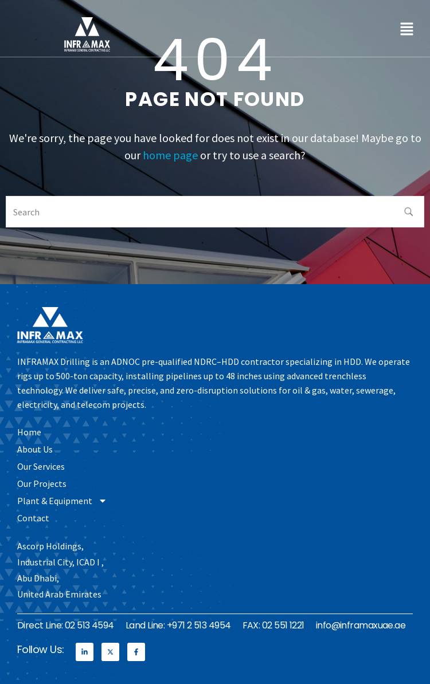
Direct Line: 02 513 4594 (65, 625)
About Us (35, 449)
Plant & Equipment (62, 500)
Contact (33, 518)
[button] (407, 29)
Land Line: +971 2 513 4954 (178, 625)
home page (170, 155)
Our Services (41, 466)
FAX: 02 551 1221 (273, 625)
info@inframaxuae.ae (361, 625)
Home (29, 432)
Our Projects (42, 483)
